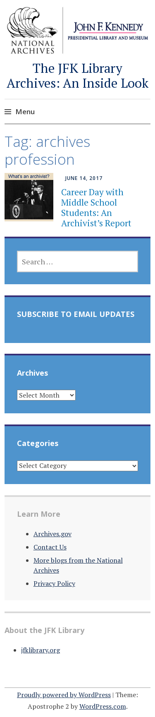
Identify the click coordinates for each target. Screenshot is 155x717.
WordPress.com (102, 706)
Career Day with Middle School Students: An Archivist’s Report (96, 207)
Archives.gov (52, 533)
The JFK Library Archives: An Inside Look (77, 75)
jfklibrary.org (40, 650)
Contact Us (50, 547)
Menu (25, 111)
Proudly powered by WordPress (64, 694)
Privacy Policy (54, 583)
